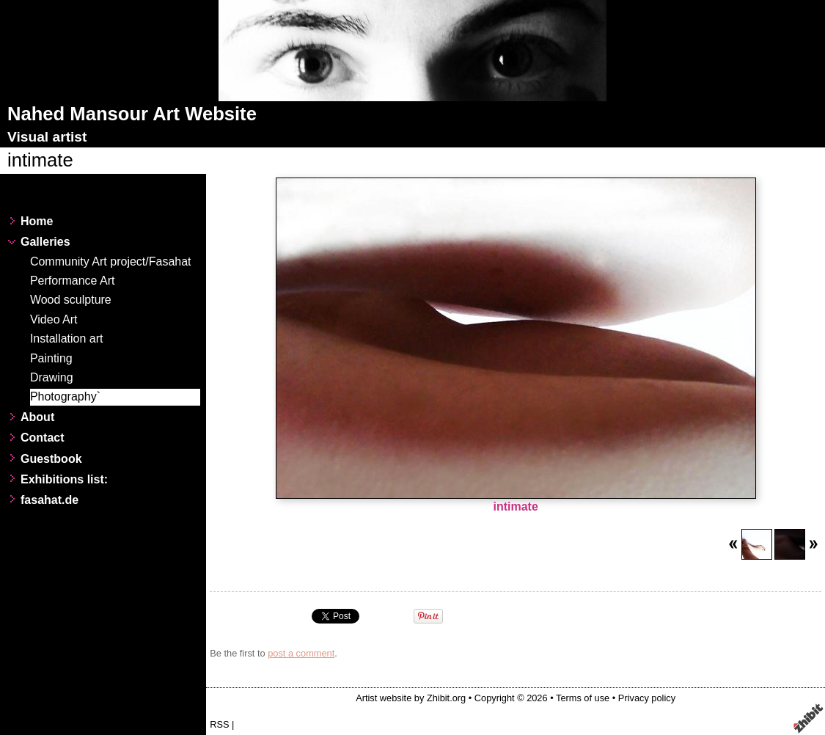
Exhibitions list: (64, 479)
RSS (219, 724)
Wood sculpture (70, 299)
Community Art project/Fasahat (110, 261)
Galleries (45, 241)
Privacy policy (646, 697)
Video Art (54, 319)
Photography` (65, 396)
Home (37, 221)
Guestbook (51, 459)
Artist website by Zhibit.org (411, 697)
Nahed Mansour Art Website (132, 113)
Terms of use (582, 697)
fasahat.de (49, 500)
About (37, 417)
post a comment (301, 653)
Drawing (51, 377)
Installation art (66, 338)
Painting (51, 358)
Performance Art (72, 280)
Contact (43, 437)
